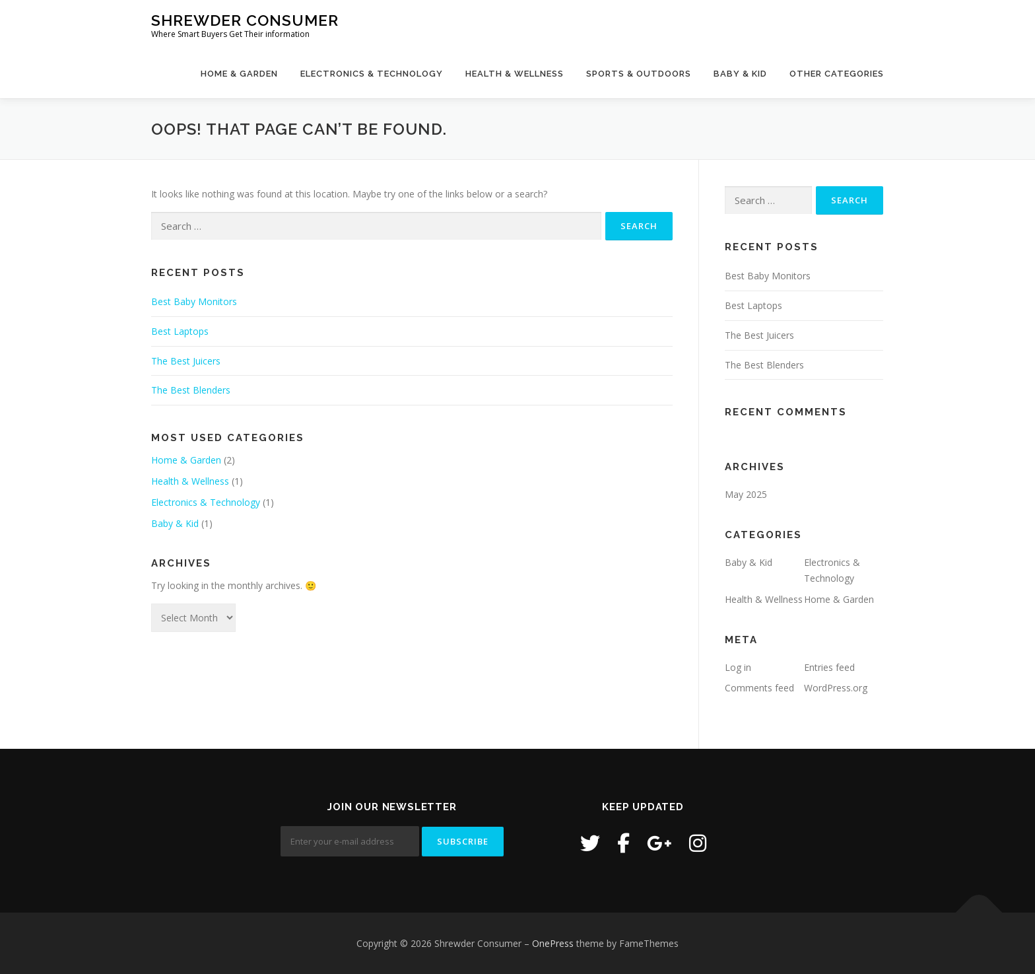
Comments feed (759, 687)
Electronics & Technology (371, 74)
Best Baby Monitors (194, 301)
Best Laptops (180, 331)
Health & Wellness (514, 74)
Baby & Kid (740, 74)
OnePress (553, 943)
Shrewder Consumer (245, 20)
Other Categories (836, 74)
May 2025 (746, 494)
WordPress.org (835, 687)
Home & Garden (239, 74)
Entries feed (829, 667)
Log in (738, 667)
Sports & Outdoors (638, 74)
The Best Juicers (185, 361)
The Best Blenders (190, 390)
